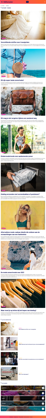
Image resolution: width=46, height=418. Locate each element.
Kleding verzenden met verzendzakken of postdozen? (20, 194)
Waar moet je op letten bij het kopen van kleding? (18, 310)
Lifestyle (20, 342)
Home (3, 5)
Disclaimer (11, 416)
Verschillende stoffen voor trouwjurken (15, 42)
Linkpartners (16, 416)
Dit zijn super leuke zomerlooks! (12, 80)
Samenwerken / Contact (28, 416)
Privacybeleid (21, 416)
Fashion (7, 5)
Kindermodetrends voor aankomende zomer (17, 156)
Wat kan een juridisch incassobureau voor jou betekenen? (31, 358)
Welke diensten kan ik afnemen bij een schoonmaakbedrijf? (32, 343)
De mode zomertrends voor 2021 (12, 272)
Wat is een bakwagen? (24, 373)
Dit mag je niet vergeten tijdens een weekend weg (19, 118)
